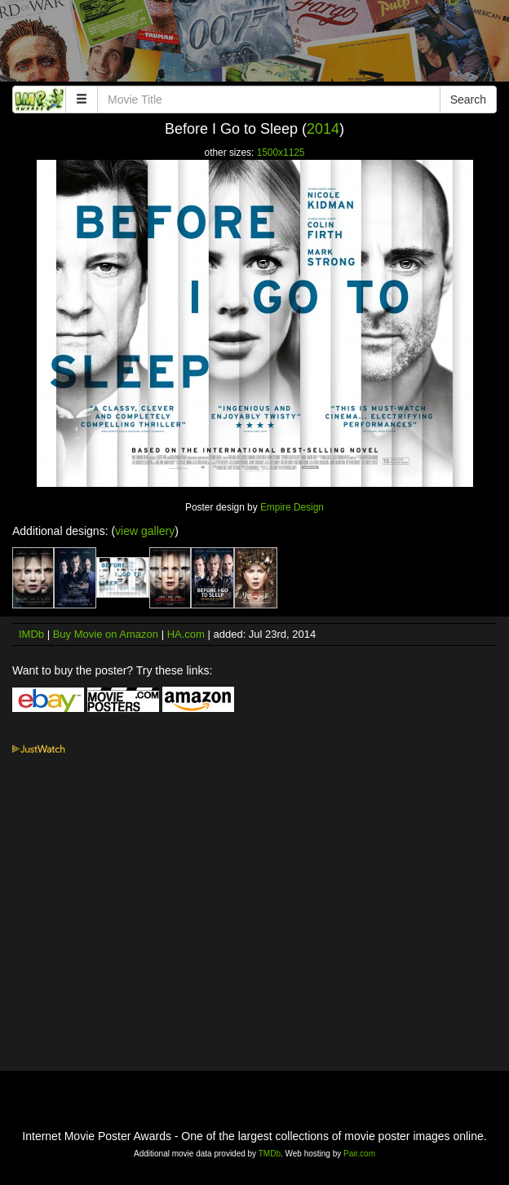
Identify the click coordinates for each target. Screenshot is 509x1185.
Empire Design (292, 507)
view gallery (145, 530)
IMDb (31, 634)
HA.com (186, 634)
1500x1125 (281, 152)
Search (468, 99)
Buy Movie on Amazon (105, 634)
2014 (323, 129)
